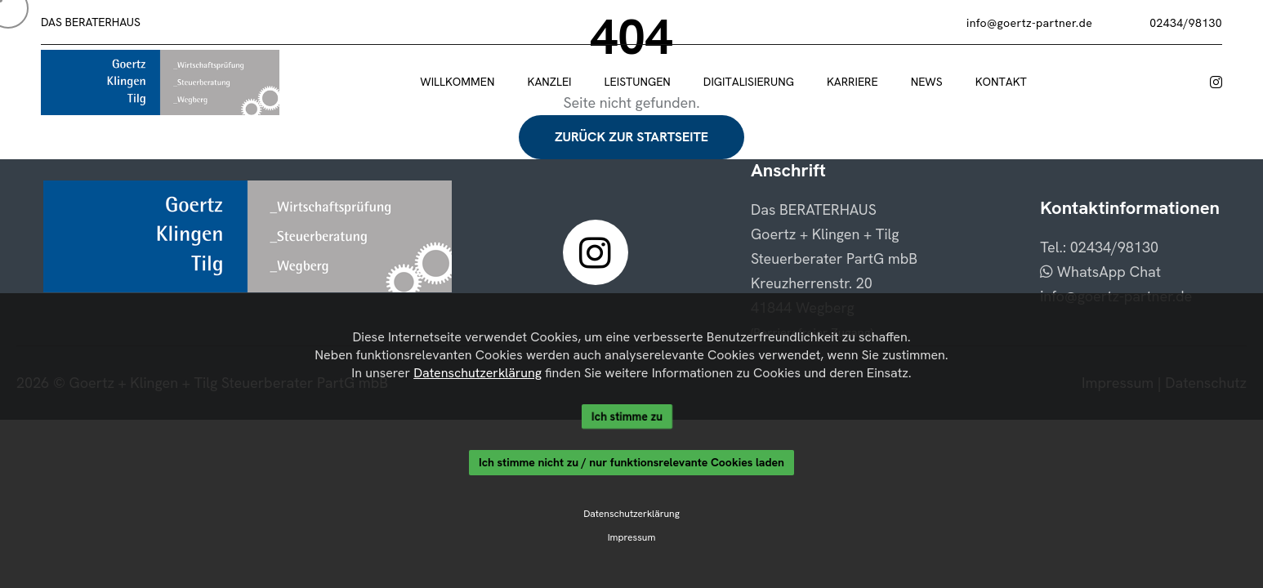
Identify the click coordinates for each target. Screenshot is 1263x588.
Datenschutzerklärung (471, 370)
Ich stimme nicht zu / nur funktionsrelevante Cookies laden (631, 464)
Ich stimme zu (627, 415)
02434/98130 (1185, 23)
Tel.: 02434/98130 (1099, 247)
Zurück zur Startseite (631, 136)
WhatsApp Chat (1100, 271)
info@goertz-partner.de (1029, 23)
